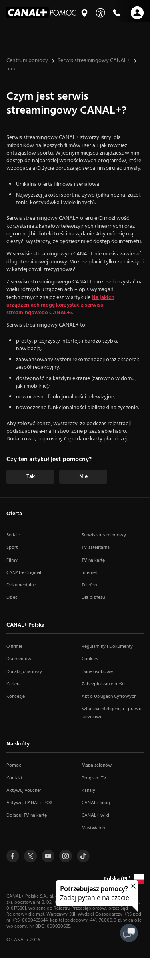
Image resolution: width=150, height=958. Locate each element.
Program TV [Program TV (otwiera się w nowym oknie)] (94, 778)
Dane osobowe (97, 672)
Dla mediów (19, 659)
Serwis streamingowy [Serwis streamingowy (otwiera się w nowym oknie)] (104, 535)
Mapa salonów (97, 765)
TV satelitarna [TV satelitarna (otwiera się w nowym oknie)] (96, 548)
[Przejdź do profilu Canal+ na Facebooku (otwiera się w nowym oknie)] (12, 856)
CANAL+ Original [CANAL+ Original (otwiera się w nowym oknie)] (23, 573)
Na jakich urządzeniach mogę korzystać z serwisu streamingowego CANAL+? (60, 305)
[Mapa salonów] (84, 13)
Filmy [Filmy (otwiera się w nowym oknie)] (12, 560)
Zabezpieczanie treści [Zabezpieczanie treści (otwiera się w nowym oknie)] (104, 684)
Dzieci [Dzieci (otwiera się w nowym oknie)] (12, 598)
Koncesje (15, 697)
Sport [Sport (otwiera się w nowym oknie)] (12, 548)
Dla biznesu (93, 598)
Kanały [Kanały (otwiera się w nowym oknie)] (88, 791)
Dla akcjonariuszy (24, 672)
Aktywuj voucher (23, 791)
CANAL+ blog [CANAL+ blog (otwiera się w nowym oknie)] (96, 803)
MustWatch (93, 828)
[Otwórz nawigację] (137, 12)
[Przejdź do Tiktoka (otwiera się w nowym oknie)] (83, 856)
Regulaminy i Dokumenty (107, 647)
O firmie (14, 647)
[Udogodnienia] (100, 13)
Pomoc (13, 765)
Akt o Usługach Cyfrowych (109, 697)
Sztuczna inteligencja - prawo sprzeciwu (112, 713)
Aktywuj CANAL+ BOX (29, 803)
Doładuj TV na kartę (26, 815)
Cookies (90, 659)
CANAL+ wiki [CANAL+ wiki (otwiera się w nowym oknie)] (95, 815)
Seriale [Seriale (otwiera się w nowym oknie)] (13, 535)
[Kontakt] (116, 13)
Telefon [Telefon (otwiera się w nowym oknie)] (89, 585)
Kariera (13, 684)
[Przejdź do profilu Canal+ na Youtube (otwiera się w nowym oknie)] (48, 856)
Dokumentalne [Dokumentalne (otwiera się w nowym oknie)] (21, 585)
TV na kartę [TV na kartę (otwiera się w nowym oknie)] (93, 560)
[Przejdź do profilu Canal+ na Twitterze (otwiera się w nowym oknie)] (30, 856)
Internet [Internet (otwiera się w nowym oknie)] (89, 573)
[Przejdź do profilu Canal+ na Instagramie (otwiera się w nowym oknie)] (65, 856)
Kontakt (14, 778)
